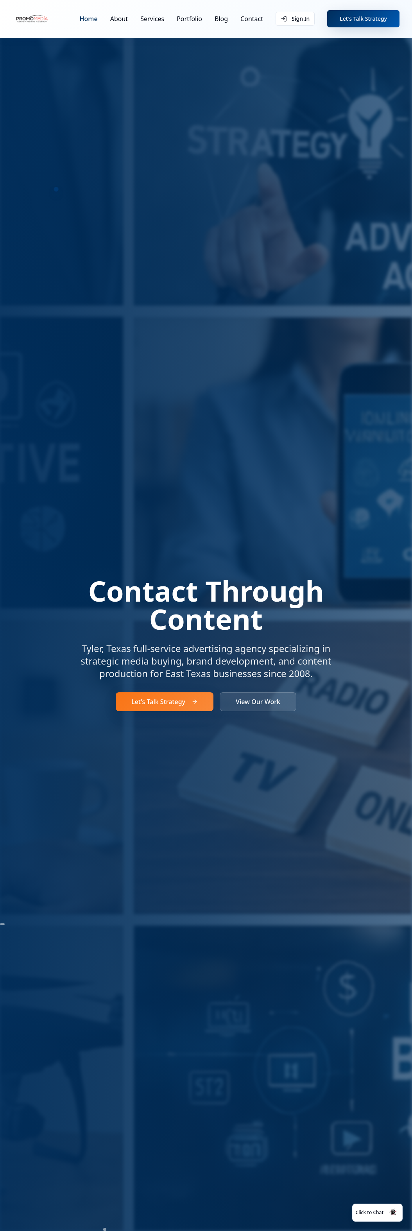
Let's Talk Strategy (363, 18)
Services (152, 18)
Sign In (295, 18)
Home (89, 18)
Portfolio (189, 18)
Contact (251, 18)
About (119, 18)
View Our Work (258, 701)
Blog (221, 18)
